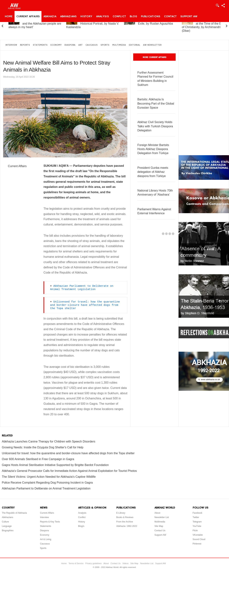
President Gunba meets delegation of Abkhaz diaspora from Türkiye (152, 172)
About (157, 513)
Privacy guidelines (93, 563)
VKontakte (198, 535)
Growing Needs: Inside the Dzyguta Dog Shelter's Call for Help (42, 447)
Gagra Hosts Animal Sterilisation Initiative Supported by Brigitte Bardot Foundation (55, 465)
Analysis (102, 16)
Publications (150, 16)
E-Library (120, 513)
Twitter (196, 517)
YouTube (197, 526)
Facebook (197, 513)
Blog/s (81, 526)
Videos (125, 563)
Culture (5, 521)
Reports (25, 45)
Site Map (159, 526)
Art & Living (45, 539)
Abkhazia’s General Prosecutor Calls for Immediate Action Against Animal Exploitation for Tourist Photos (69, 470)
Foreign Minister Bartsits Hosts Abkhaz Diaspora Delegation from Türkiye (153, 149)
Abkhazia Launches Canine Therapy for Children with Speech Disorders (48, 441)
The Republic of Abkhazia (14, 513)
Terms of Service (75, 563)
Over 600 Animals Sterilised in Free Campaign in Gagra (38, 459)
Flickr (195, 530)
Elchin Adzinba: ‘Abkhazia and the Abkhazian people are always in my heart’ (34, 24)
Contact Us (160, 530)
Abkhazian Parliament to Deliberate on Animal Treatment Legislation (46, 488)
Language (7, 526)
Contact (170, 16)
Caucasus (92, 45)
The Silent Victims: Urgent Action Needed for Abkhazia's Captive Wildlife (49, 476)
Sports (105, 45)
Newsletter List (162, 517)
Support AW (188, 16)
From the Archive (124, 521)
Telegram (197, 521)
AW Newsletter (152, 45)
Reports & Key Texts (50, 521)
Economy (55, 45)
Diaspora (69, 45)
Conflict (119, 16)
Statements (40, 45)
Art (80, 45)
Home (8, 16)
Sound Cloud (199, 539)
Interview (11, 45)
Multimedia (119, 45)
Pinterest (197, 543)
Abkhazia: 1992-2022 (126, 526)
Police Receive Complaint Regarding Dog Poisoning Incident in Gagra (47, 482)
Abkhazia (49, 16)
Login (217, 5)
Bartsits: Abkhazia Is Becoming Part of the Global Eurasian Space (155, 103)
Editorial (134, 45)
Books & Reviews (124, 517)
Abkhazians (68, 16)
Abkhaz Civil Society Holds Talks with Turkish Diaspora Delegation (155, 126)
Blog (133, 16)
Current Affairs (28, 16)
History (86, 16)
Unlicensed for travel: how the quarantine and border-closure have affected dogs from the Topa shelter (85, 305)
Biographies (7, 530)
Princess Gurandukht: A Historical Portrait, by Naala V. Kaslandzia (92, 24)
